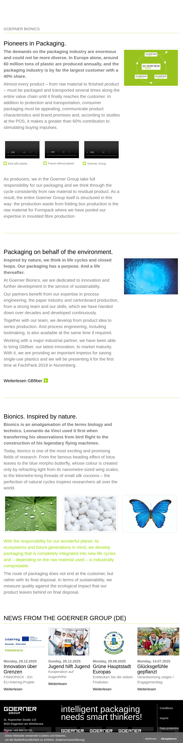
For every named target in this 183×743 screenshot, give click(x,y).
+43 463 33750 (22, 730)
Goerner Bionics (129, 731)
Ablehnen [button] (151, 738)
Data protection (169, 728)
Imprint (164, 718)
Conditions (166, 708)
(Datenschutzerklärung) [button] (70, 739)
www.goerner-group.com (20, 707)
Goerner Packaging (72, 731)
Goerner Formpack (101, 731)
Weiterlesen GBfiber (23, 380)
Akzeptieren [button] (169, 738)
